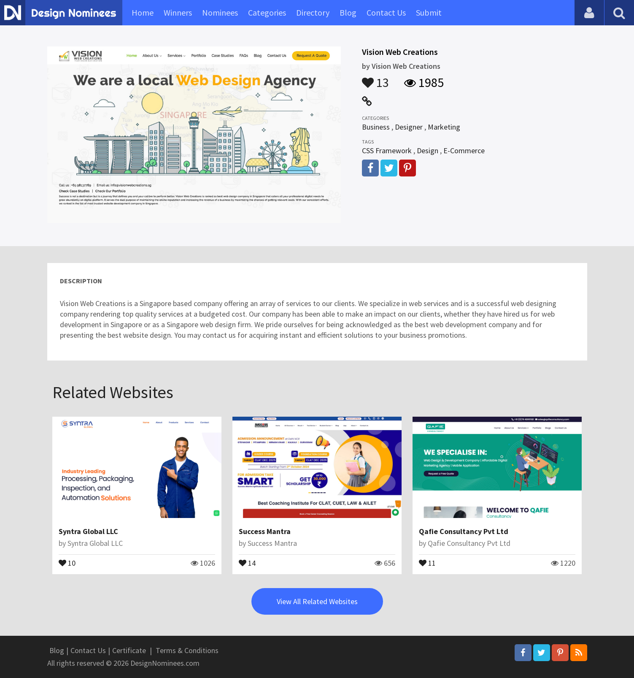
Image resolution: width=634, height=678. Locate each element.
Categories (267, 12)
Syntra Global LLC (88, 531)
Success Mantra (265, 531)
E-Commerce (464, 150)
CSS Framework (387, 150)
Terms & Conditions (187, 650)
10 (67, 562)
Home (143, 12)
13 (375, 78)
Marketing (444, 127)
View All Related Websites (317, 601)
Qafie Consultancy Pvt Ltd (463, 531)
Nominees (220, 12)
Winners (178, 12)
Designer (409, 127)
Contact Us (386, 12)
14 (247, 562)
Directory (312, 12)
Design (427, 150)
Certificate (129, 650)
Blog (348, 12)
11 (427, 562)
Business (376, 127)
